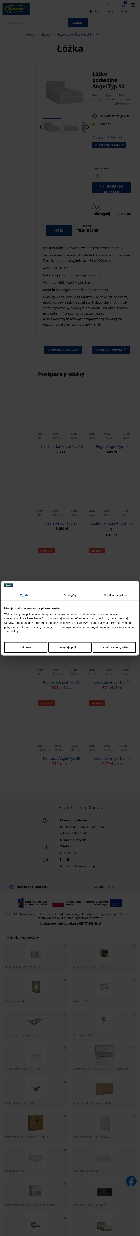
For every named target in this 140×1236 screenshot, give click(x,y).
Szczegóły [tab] (70, 595)
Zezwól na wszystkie (114, 647)
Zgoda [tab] (24, 595)
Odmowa (25, 647)
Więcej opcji (70, 647)
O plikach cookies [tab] (115, 595)
